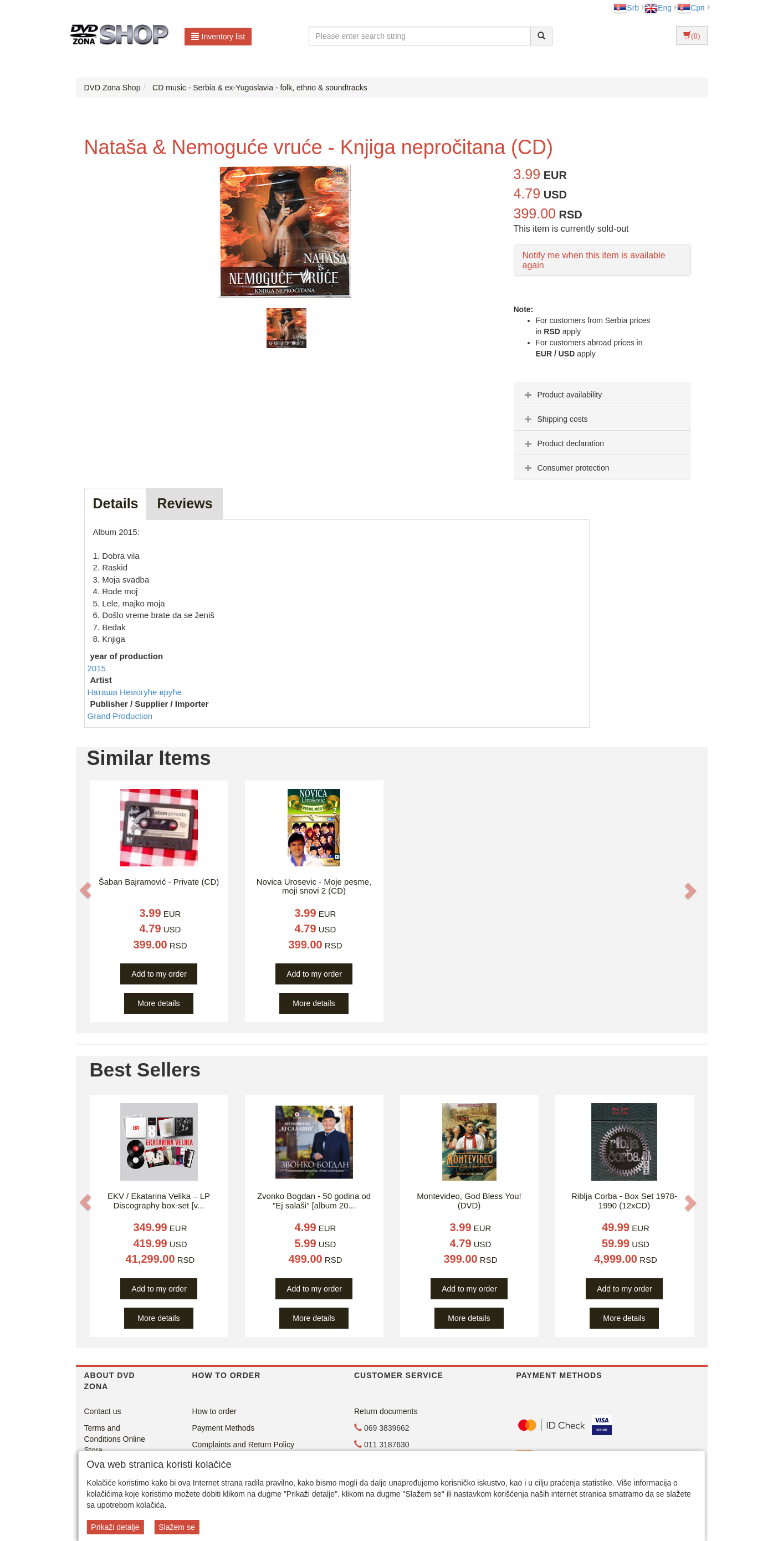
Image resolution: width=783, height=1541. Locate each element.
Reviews (184, 503)
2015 (97, 668)
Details (116, 503)
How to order (214, 1411)
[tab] (602, 394)
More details (158, 1003)
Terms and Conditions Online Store (115, 1439)
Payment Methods (223, 1427)
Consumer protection (566, 467)
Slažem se (176, 1527)
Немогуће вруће (151, 692)
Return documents (385, 1411)
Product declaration (563, 443)
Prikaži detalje (115, 1527)
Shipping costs (555, 419)
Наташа (104, 692)
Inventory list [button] (218, 36)
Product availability (562, 394)
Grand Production (120, 716)
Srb (626, 7)
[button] (85, 890)
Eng (658, 7)
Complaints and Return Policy (243, 1444)
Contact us (102, 1411)
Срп (690, 7)
